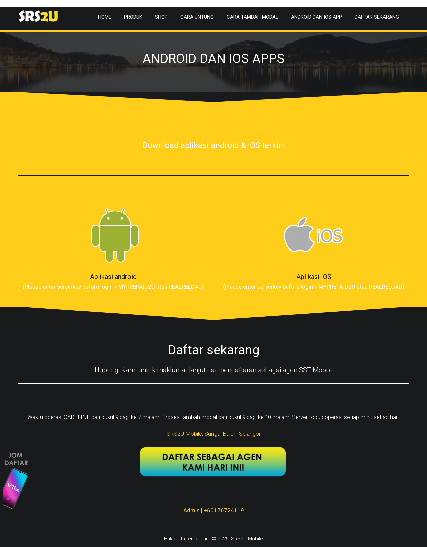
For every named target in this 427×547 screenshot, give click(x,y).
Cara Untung (197, 17)
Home (104, 17)
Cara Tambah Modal (252, 17)
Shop (161, 17)
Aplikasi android (113, 277)
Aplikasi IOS (313, 277)
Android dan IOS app (316, 17)
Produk (133, 17)
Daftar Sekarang (377, 17)
